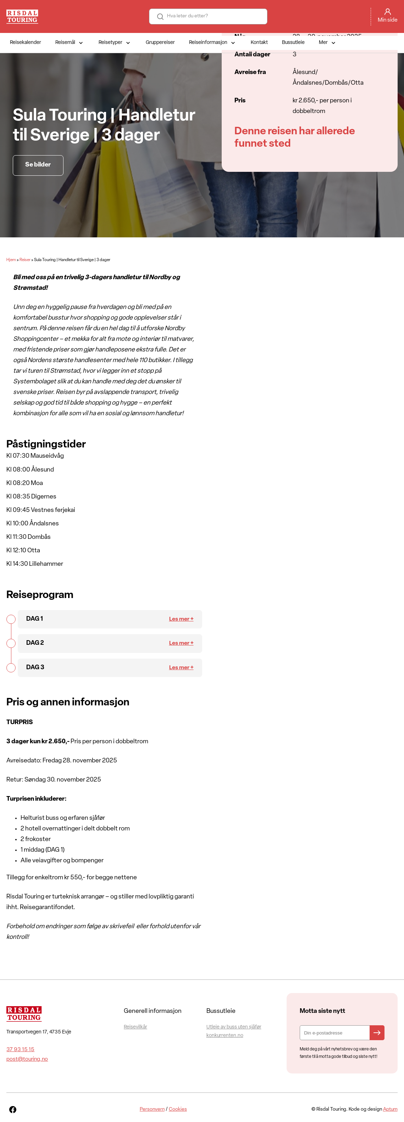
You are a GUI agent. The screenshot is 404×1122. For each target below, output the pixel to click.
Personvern (152, 1109)
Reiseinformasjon (213, 43)
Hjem (11, 260)
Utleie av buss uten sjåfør (233, 1027)
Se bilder (38, 165)
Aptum (390, 1109)
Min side (388, 20)
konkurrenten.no (224, 1035)
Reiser (25, 260)
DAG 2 (35, 643)
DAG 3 (35, 668)
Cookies (178, 1109)
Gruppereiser (160, 42)
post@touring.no (27, 1059)
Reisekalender (25, 42)
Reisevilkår (135, 1027)
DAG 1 (34, 619)
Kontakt (259, 42)
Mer (328, 43)
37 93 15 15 (20, 1050)
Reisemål (69, 43)
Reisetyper (115, 43)
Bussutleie (293, 42)
